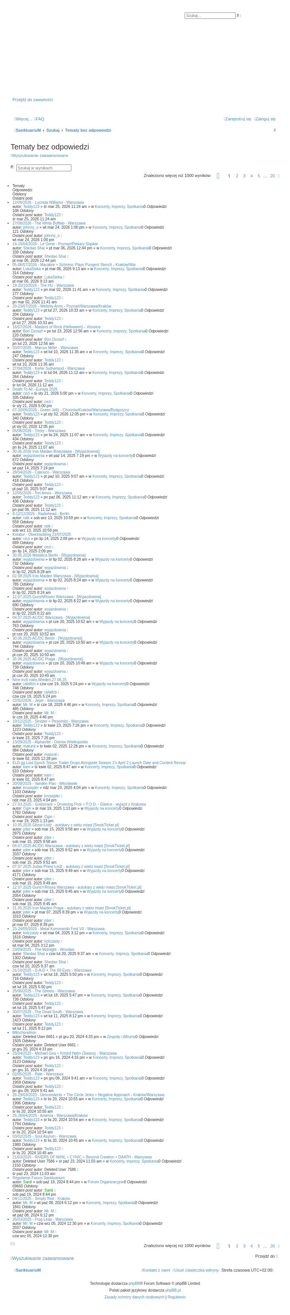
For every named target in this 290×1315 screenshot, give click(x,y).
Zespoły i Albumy (121, 1037)
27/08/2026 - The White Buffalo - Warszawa (48, 223)
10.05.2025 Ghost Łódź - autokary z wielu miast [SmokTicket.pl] (65, 825)
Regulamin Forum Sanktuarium (38, 1178)
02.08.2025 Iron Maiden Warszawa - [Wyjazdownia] (55, 576)
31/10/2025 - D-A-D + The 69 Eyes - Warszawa (51, 970)
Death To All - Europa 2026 (34, 389)
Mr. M (27, 705)
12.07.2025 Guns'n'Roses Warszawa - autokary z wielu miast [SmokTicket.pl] (77, 887)
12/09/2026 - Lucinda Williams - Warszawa (48, 202)
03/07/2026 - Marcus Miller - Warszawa (45, 348)
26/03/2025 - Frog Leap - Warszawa (42, 1219)
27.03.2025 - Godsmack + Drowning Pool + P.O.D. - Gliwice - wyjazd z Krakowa (79, 804)
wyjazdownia (34, 456)
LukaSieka (32, 269)
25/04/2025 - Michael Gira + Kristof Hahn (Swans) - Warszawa (64, 1053)
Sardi (27, 1182)
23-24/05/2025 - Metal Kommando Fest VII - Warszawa (58, 929)
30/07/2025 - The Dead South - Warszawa (47, 1012)
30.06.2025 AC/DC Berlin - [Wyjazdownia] (47, 638)
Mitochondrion (24, 1032)
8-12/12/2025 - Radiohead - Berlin (40, 514)
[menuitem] (39, 119)
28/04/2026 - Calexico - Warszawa (41, 472)
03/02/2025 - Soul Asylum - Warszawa (44, 1136)
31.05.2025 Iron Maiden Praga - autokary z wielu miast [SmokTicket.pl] (71, 908)
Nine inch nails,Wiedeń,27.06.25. (40, 680)
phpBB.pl (173, 1290)
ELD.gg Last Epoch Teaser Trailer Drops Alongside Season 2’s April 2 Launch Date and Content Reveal (98, 763)
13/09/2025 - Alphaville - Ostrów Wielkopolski (50, 742)
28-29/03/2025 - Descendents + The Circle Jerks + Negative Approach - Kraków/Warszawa (88, 1095)
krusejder (31, 788)
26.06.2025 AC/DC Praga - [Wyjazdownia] (47, 659)
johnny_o (31, 227)
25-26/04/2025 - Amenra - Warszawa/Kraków (50, 1116)
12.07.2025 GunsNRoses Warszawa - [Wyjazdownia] (56, 597)
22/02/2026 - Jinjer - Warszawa (38, 700)
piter (26, 829)
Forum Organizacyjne (106, 1182)
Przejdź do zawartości (32, 99)
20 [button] (272, 176)
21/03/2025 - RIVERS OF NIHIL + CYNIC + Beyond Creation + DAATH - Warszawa (82, 1157)
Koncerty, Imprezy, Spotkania (119, 207)
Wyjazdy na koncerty (115, 456)
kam (26, 767)
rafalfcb (29, 684)
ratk (26, 518)
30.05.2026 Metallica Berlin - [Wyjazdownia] (49, 555)
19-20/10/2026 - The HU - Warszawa (43, 285)
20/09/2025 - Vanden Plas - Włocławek (44, 783)
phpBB (134, 1283)
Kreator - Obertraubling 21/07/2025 (41, 534)
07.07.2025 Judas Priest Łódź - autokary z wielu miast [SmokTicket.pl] (71, 866)
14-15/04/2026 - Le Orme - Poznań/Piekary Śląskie (55, 244)
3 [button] (244, 176)
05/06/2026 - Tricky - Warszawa (38, 431)
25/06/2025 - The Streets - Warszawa (43, 991)
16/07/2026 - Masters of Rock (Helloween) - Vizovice (56, 327)
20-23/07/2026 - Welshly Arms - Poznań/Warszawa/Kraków (61, 306)
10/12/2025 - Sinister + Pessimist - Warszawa (50, 721)
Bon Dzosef (33, 331)
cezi (26, 393)
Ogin (27, 808)
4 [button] (251, 176)
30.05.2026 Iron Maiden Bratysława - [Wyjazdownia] (56, 451)
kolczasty (31, 933)
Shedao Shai (34, 248)
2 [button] (237, 176)
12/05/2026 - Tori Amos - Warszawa (42, 493)
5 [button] (259, 176)
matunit (29, 746)
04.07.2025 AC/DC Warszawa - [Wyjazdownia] (51, 617)
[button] (218, 177)
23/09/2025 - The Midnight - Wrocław (43, 949)
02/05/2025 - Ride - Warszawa (37, 1074)
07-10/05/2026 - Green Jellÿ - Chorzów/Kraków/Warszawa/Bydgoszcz (70, 410)
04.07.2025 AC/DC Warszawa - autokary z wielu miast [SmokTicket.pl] (71, 846)
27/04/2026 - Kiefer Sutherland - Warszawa (48, 368)
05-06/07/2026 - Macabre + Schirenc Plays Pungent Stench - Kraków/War (74, 265)
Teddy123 (31, 207)
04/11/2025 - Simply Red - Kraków (41, 1199)
